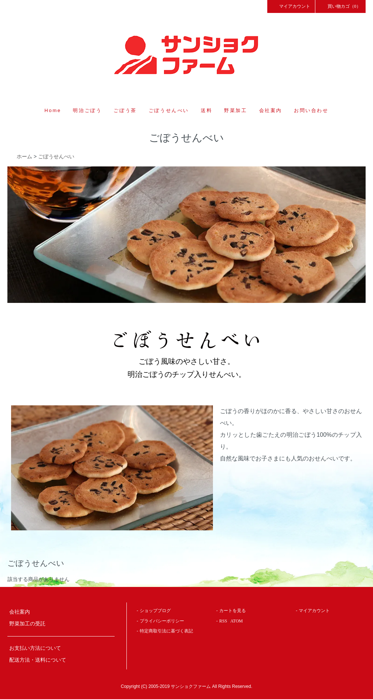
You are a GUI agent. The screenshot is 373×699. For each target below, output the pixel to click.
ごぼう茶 (124, 110)
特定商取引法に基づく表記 (166, 631)
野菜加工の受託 (27, 624)
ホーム (24, 156)
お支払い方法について (35, 648)
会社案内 (270, 110)
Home (52, 110)
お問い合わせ (311, 110)
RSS (223, 621)
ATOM (236, 621)
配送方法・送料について (37, 660)
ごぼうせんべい (169, 110)
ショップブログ (155, 610)
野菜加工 (235, 110)
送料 (206, 110)
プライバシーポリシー (162, 621)
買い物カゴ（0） (340, 6)
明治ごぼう (87, 110)
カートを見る (232, 610)
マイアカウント (291, 6)
